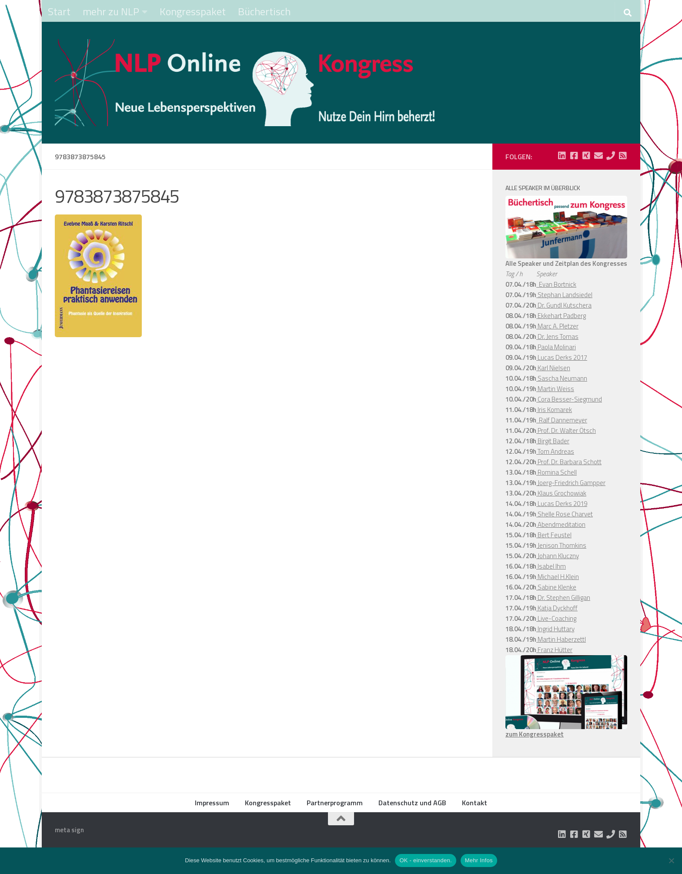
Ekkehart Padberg (561, 316)
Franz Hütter (554, 650)
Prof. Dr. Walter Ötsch (566, 430)
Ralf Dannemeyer (561, 420)
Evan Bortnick (556, 284)
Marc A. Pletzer (557, 326)
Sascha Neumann (561, 378)
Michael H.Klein (557, 577)
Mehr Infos (479, 860)
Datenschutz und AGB (412, 802)
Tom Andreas (555, 451)
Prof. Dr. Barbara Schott (569, 462)
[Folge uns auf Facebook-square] (574, 155)
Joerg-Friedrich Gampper (570, 483)
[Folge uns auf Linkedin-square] (562, 155)
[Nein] (671, 860)
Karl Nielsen (553, 368)
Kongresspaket (193, 11)
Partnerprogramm (335, 802)
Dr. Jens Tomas (557, 337)
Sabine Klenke (556, 587)
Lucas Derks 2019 (561, 504)
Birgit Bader (552, 441)
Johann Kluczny (557, 556)
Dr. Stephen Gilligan (563, 598)
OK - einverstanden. (425, 860)
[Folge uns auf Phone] (610, 155)
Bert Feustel (554, 535)
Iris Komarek (554, 410)
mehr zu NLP (111, 11)
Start (59, 11)
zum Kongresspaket (534, 734)
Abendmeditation (560, 524)
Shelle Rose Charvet (564, 514)
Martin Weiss (555, 389)
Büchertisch (264, 11)
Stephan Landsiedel (564, 295)
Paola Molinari (556, 347)
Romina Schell (556, 472)
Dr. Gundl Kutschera (564, 305)
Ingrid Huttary (555, 629)
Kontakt (474, 802)
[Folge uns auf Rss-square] (622, 155)
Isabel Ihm (551, 566)
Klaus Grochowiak (561, 493)
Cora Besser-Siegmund (569, 399)
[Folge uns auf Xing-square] (586, 155)
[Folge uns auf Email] (598, 155)
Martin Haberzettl (561, 639)
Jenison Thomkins (561, 545)
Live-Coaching (556, 618)
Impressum (212, 802)
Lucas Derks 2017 (561, 357)
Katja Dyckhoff (557, 608)
